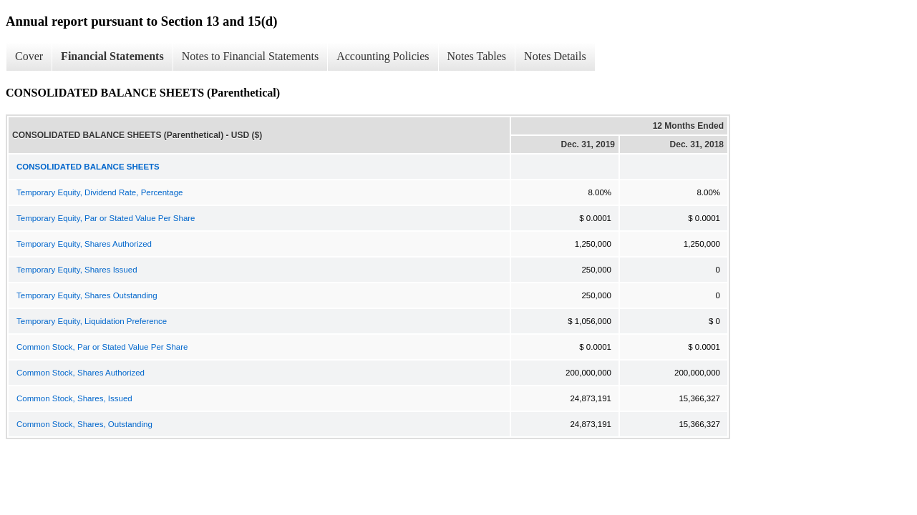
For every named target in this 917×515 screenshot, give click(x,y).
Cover (29, 56)
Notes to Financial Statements (250, 56)
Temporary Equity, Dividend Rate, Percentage (99, 192)
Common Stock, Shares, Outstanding (84, 424)
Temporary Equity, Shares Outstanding (86, 295)
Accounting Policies (382, 56)
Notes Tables (477, 56)
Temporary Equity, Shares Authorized (84, 244)
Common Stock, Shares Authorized (80, 372)
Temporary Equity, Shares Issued (76, 269)
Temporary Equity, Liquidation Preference (91, 321)
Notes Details (555, 56)
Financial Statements (112, 56)
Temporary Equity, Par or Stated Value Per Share (105, 218)
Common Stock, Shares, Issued (74, 398)
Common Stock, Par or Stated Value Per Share (102, 347)
